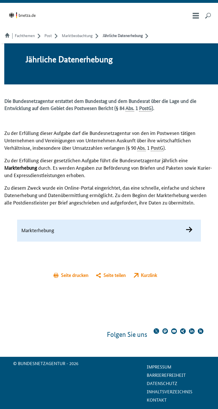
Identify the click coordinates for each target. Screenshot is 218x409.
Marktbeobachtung (77, 35)
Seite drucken (74, 275)
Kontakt (157, 400)
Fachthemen (25, 35)
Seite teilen (114, 275)
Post (48, 35)
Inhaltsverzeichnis (169, 391)
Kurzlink (149, 275)
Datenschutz (162, 383)
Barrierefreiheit (166, 375)
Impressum (159, 367)
